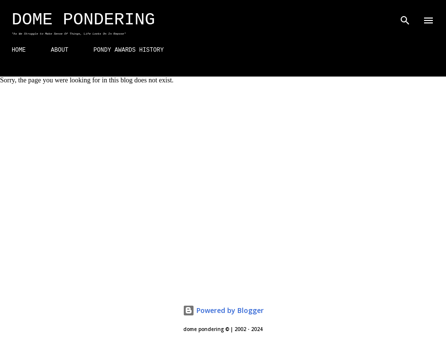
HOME (19, 50)
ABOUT (59, 50)
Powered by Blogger (223, 310)
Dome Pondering (83, 20)
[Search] (405, 17)
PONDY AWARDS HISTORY (129, 50)
